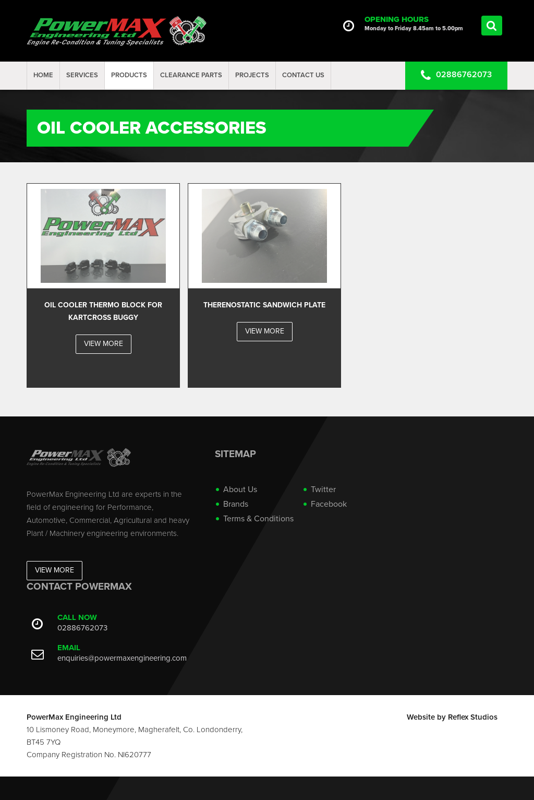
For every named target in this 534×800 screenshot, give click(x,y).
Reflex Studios (472, 717)
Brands (235, 504)
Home (43, 75)
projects (252, 75)
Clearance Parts (191, 75)
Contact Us (303, 75)
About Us (240, 489)
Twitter (323, 489)
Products (129, 75)
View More (54, 570)
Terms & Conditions (258, 519)
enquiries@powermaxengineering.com (122, 658)
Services (82, 75)
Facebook (329, 504)
